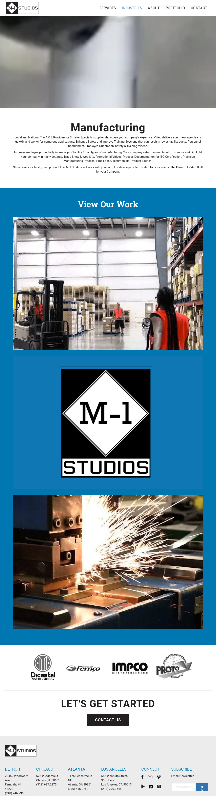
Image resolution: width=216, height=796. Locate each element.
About (154, 8)
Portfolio (175, 8)
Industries (132, 8)
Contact (199, 8)
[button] (202, 777)
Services (107, 8)
